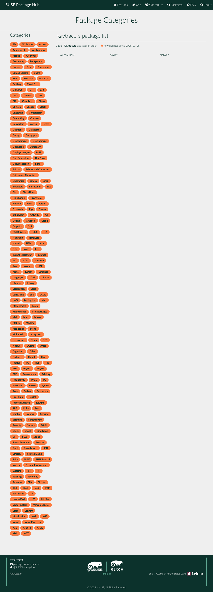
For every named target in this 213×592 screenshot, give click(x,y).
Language (43, 272)
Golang (16, 221)
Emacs (33, 181)
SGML (44, 425)
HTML (29, 243)
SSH (45, 448)
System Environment (36, 465)
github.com (18, 215)
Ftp (31, 209)
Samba (16, 414)
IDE (37, 249)
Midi (15, 317)
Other (33, 351)
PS (44, 380)
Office (43, 346)
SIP (14, 437)
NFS (45, 340)
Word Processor (33, 522)
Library (30, 283)
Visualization (19, 516)
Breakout (28, 78)
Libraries (17, 283)
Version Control (41, 505)
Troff (47, 488)
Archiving (30, 56)
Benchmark (43, 67)
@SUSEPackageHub (23, 567)
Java (15, 266)
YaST (26, 533)
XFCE (40, 528)
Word (15, 522)
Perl (47, 363)
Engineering (35, 186)
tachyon (164, 55)
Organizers (18, 351)
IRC (14, 260)
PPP (15, 374)
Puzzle (32, 385)
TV (31, 493)
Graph (44, 221)
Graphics (17, 226)
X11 (15, 528)
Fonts (29, 203)
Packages (175, 4)
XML (15, 533)
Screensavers (35, 420)
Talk (29, 471)
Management (19, 306)
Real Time (18, 397)
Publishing (18, 385)
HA (45, 232)
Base (28, 67)
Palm (43, 357)
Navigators (35, 334)
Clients (30, 107)
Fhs (14, 192)
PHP (15, 368)
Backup (16, 67)
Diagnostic (18, 147)
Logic (33, 289)
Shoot (28, 431)
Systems (17, 471)
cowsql (33, 124)
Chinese (17, 107)
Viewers (29, 511)
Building (17, 84)
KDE (40, 266)
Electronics (18, 181)
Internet (42, 255)
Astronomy (18, 61)
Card (40, 95)
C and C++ (32, 84)
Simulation (42, 431)
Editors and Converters (37, 169)
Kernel (16, 272)
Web (34, 516)
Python (45, 385)
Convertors (18, 124)
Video (15, 511)
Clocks (43, 107)
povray (114, 55)
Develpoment (39, 141)
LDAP (32, 277)
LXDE (43, 295)
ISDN (25, 260)
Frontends (18, 209)
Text (15, 488)
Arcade (16, 56)
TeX (30, 482)
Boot (15, 78)
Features (121, 4)
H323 (34, 232)
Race (15, 391)
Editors (16, 169)
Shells (15, 431)
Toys (36, 488)
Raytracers (42, 391)
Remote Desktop (21, 403)
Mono (33, 329)
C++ (32, 90)
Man (43, 300)
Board (37, 73)
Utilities (45, 499)
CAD (15, 95)
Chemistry (27, 101)
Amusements (19, 50)
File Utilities (28, 192)
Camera (27, 95)
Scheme (44, 414)
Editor (38, 164)
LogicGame (18, 295)
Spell (15, 448)
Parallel (16, 363)
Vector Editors (20, 505)
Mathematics (19, 311)
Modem (30, 323)
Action (42, 44)
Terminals (17, 482)
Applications (38, 50)
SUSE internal (43, 459)
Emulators (18, 186)
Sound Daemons (21, 442)
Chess (42, 101)
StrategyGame (34, 454)
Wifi (45, 516)
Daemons (17, 130)
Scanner (30, 414)
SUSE (27, 459)
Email (45, 181)
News (34, 340)
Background (36, 61)
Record (32, 397)
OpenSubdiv (67, 55)
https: (42, 243)
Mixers (37, 317)
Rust (37, 408)
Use (136, 4)
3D (14, 44)
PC (27, 363)
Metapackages (39, 311)
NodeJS (17, 346)
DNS (38, 152)
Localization (19, 289)
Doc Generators (21, 158)
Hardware (34, 238)
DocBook (40, 158)
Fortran (42, 203)
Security (17, 425)
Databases (34, 130)
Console (34, 118)
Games (42, 209)
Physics (27, 368)
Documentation (21, 164)
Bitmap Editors (20, 73)
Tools (25, 488)
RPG (15, 408)
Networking (19, 340)
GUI (30, 226)
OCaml (30, 346)
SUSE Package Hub (22, 5)
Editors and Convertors (24, 175)
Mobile (16, 323)
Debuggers (31, 135)
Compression (35, 113)
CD (14, 101)
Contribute (154, 4)
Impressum (15, 573)
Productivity (19, 380)
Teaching (17, 476)
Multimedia (18, 334)
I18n (15, 249)
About (206, 4)
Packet (31, 357)
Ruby (26, 408)
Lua (32, 295)
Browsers (44, 78)
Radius (27, 391)
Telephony (33, 476)
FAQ (191, 4)
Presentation (29, 374)
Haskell (16, 243)
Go (46, 215)
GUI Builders (19, 232)
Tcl (38, 471)
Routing (40, 403)
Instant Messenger (22, 255)
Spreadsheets (30, 448)
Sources (40, 442)
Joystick (27, 266)
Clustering (18, 113)
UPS (33, 499)
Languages (18, 277)
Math (35, 306)
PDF (37, 363)
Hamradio (18, 238)
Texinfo (41, 482)
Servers (31, 425)
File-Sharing (19, 198)
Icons (26, 249)
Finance (17, 203)
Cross (46, 124)
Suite (15, 459)
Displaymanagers (21, 152)
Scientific (17, 420)
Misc (25, 317)
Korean (28, 272)
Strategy (17, 454)
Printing (46, 374)
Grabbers (30, 221)
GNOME (34, 215)
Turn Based (18, 493)
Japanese (39, 260)
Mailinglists (29, 300)
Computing (18, 118)
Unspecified (19, 499)
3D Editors (27, 44)
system (16, 465)
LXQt (15, 300)
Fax (49, 186)
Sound (36, 437)
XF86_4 (27, 528)
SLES (24, 437)
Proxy (34, 380)
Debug (16, 135)
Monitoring (18, 329)
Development (19, 141)
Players (40, 368)
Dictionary (35, 147)
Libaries (45, 277)
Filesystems (36, 198)
